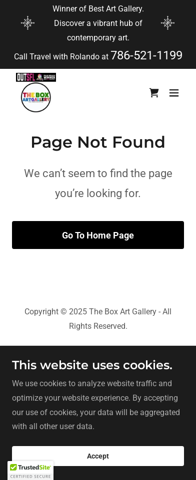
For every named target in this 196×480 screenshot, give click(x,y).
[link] (36, 93)
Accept (98, 456)
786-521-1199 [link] (146, 55)
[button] (174, 93)
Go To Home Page (98, 235)
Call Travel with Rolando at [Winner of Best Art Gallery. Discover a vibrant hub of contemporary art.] (62, 56)
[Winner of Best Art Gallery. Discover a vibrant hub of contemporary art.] (98, 23)
